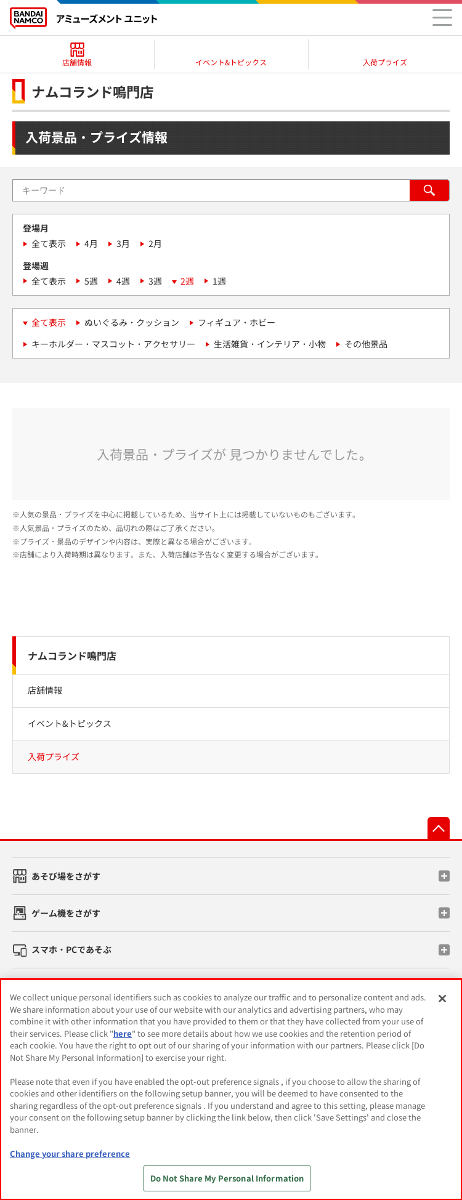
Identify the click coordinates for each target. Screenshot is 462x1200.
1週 (219, 281)
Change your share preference (70, 1153)
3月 (123, 243)
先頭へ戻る (439, 828)
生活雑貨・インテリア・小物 (270, 344)
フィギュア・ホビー (236, 322)
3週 (155, 281)
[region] (231, 1089)
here (122, 1033)
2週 (187, 281)
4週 (123, 281)
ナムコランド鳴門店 (72, 655)
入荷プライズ (53, 756)
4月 (91, 243)
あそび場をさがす (65, 876)
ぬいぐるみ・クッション (131, 322)
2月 (155, 243)
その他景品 (365, 344)
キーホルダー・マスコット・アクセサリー (113, 344)
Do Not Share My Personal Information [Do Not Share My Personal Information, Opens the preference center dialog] (227, 1178)
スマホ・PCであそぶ (71, 949)
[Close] (442, 998)
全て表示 (48, 243)
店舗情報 (45, 690)
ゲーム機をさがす (65, 913)
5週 (91, 281)
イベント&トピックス (69, 723)
